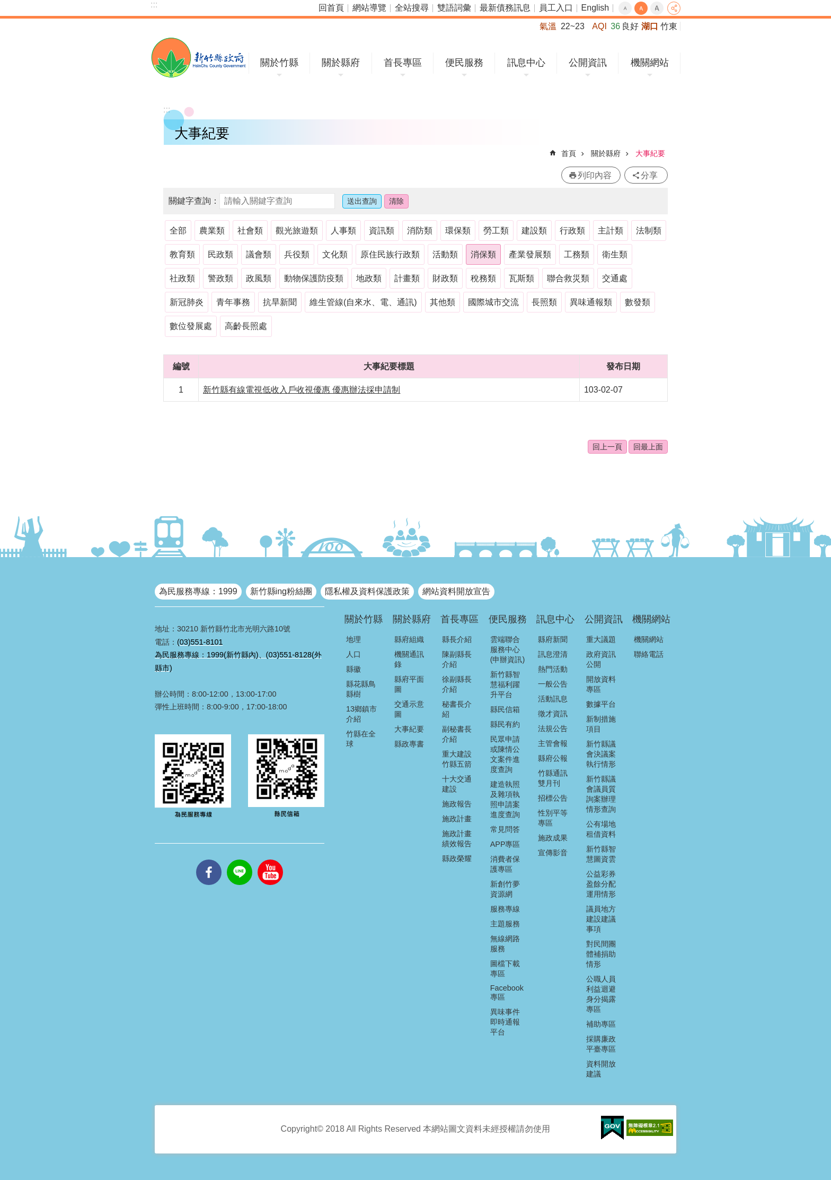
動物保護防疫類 (313, 278)
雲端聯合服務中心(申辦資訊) (507, 649)
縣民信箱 (505, 709)
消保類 (483, 254)
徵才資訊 (553, 713)
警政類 (220, 278)
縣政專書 (409, 744)
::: (154, 4)
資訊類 (381, 230)
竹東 (668, 26)
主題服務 (505, 923)
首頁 (568, 153)
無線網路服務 (505, 943)
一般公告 (553, 684)
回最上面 (648, 446)
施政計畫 (457, 818)
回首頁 (331, 7)
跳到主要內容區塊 (5, 5)
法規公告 (553, 728)
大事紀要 (650, 153)
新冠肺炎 (187, 302)
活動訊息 (553, 699)
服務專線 (505, 909)
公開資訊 (588, 62)
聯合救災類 (568, 278)
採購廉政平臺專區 (601, 1044)
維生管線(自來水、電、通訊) (363, 302)
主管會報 (553, 743)
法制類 (648, 230)
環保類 (458, 230)
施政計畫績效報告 (457, 838)
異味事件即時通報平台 (505, 1022)
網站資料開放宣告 (456, 591)
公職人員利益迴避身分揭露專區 (601, 994)
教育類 (182, 254)
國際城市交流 (493, 302)
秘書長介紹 (457, 709)
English (595, 7)
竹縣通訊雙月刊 (553, 778)
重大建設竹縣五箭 (457, 759)
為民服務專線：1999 (198, 591)
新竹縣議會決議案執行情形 (601, 754)
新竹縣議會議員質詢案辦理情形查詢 (601, 794)
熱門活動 (553, 669)
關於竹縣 (279, 62)
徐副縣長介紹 (457, 684)
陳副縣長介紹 (457, 659)
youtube (270, 859)
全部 (178, 230)
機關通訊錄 (409, 659)
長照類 (544, 302)
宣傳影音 (553, 852)
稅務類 (483, 278)
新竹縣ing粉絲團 (281, 591)
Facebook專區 (507, 992)
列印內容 (595, 175)
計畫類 (407, 278)
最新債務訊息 (505, 7)
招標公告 (553, 798)
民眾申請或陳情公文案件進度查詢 (505, 754)
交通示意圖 (409, 709)
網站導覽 (369, 7)
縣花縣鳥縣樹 (361, 689)
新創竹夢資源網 (505, 889)
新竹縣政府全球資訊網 (198, 57)
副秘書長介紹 (457, 734)
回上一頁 (607, 446)
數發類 (637, 302)
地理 (353, 639)
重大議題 (601, 639)
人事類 (343, 230)
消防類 (419, 230)
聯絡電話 (649, 654)
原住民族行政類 (390, 254)
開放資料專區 (601, 684)
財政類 (445, 278)
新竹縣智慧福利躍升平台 (505, 684)
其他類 (442, 302)
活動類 (445, 254)
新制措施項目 (601, 724)
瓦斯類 (521, 278)
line (239, 859)
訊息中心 (526, 62)
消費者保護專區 (505, 864)
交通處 (614, 278)
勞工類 (496, 230)
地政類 (369, 278)
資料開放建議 (601, 1069)
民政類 (220, 254)
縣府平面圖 (409, 684)
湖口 (649, 26)
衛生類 (614, 254)
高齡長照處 (246, 326)
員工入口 (556, 7)
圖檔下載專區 (505, 968)
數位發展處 (191, 326)
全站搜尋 (412, 7)
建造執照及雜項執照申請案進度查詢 (505, 799)
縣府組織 (409, 639)
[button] (612, 1128)
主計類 (610, 230)
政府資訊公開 (601, 659)
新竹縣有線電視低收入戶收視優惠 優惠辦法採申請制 (301, 389)
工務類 (576, 254)
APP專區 (505, 844)
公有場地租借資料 (601, 829)
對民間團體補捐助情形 (601, 954)
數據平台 (601, 704)
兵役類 (297, 254)
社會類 (250, 230)
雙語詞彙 (454, 7)
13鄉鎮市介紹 (361, 714)
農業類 (212, 230)
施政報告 (457, 804)
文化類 (335, 254)
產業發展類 (530, 254)
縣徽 (353, 669)
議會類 (258, 254)
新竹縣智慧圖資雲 (601, 854)
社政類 (182, 278)
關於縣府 (341, 62)
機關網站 (650, 62)
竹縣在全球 (361, 739)
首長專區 (403, 62)
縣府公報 (553, 758)
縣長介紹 (457, 639)
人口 (353, 654)
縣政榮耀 (457, 858)
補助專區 (601, 1024)
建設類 (534, 230)
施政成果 (553, 838)
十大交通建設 (457, 784)
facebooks (208, 859)
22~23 (573, 26)
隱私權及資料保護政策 (367, 591)
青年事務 (233, 302)
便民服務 (464, 62)
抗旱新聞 (280, 302)
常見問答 (505, 829)
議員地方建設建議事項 (601, 919)
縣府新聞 (553, 639)
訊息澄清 (553, 654)
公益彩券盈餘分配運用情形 (601, 884)
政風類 (258, 278)
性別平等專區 (553, 818)
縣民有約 (505, 724)
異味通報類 (591, 302)
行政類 (572, 230)
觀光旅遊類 (297, 230)
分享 (673, 8)
